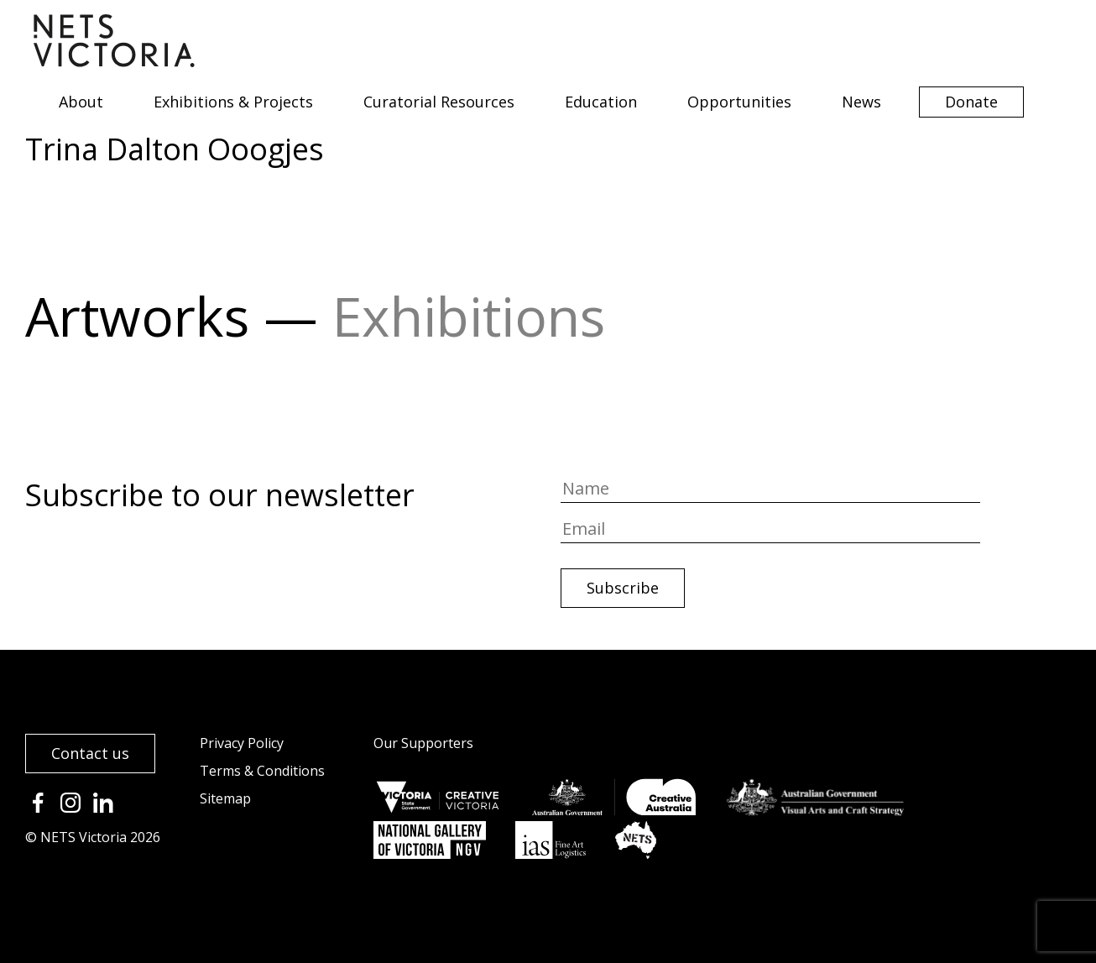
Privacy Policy (242, 743)
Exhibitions (468, 316)
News (861, 102)
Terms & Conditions (262, 771)
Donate (971, 102)
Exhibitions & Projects (233, 102)
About (81, 102)
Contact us (90, 753)
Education (601, 102)
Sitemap (225, 798)
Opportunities (739, 102)
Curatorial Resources (438, 102)
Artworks (137, 316)
